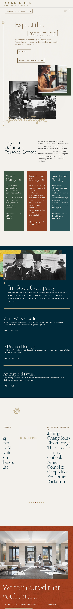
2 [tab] (31, 502)
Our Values (9, 330)
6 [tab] (39, 502)
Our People (9, 386)
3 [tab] (33, 502)
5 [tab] (37, 502)
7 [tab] (41, 502)
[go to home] (17, 4)
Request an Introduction (19, 11)
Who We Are (24, 52)
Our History (9, 358)
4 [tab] (35, 502)
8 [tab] (43, 502)
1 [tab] (29, 502)
